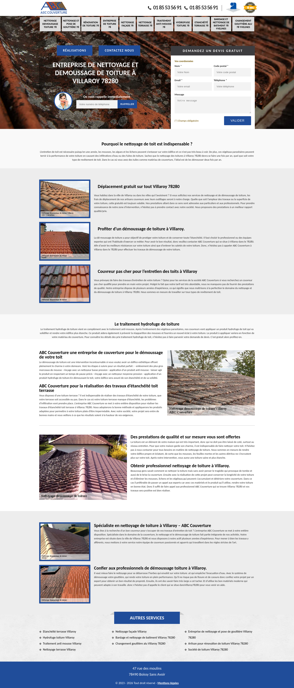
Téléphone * (220, 80)
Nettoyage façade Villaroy (131, 631)
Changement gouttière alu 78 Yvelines (243, 24)
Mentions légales (168, 683)
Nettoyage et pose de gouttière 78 (71, 24)
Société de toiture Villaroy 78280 (208, 649)
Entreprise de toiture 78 (109, 24)
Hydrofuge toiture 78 (183, 24)
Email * (178, 80)
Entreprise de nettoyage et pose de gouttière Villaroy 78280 (220, 634)
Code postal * (221, 66)
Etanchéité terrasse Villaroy (59, 631)
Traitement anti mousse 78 (164, 24)
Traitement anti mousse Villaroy (62, 643)
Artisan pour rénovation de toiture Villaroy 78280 (218, 643)
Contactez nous (119, 50)
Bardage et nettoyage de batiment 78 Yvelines (221, 24)
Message (179, 94)
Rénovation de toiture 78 (90, 24)
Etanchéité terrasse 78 (201, 24)
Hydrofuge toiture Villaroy (58, 637)
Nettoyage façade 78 (127, 24)
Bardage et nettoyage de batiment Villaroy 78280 (145, 637)
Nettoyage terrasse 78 (145, 24)
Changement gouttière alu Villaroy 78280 (140, 643)
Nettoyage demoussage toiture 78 (50, 24)
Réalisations (74, 50)
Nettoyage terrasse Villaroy (59, 649)
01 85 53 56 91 (165, 7)
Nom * (178, 66)
